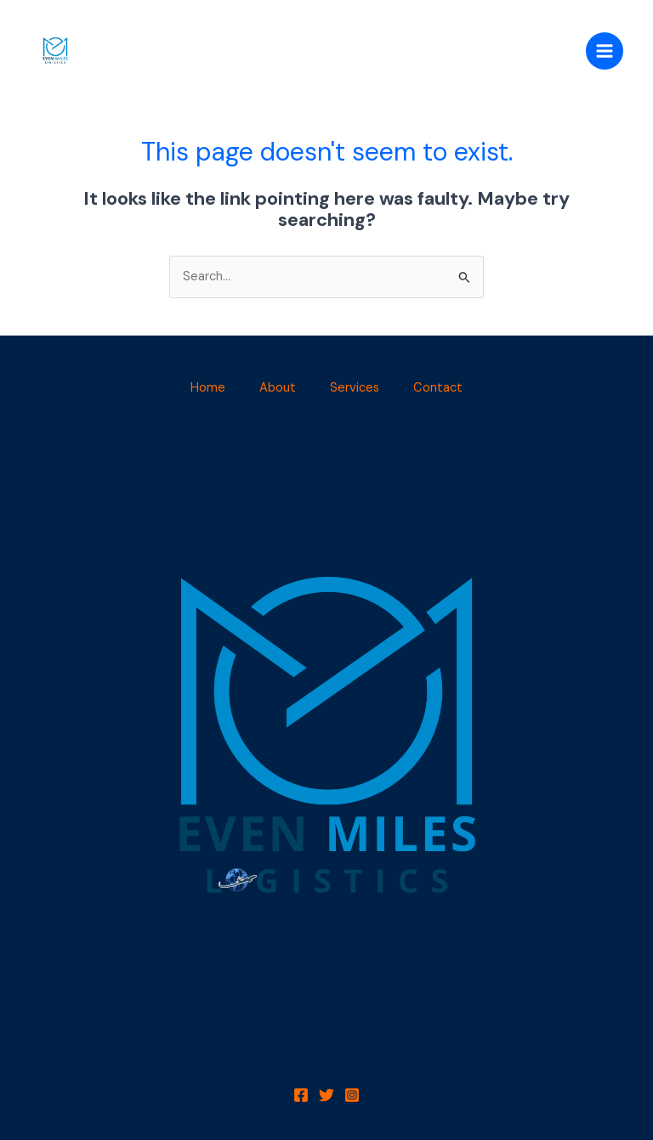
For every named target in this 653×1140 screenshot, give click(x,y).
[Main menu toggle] (604, 51)
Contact (438, 388)
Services (354, 388)
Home (207, 388)
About (277, 388)
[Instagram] (352, 1095)
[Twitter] (326, 1095)
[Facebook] (301, 1095)
